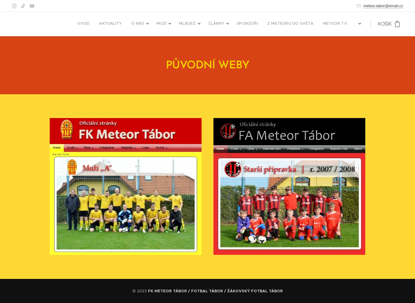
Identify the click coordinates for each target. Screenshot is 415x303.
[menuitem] (235, 24)
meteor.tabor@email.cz (383, 6)
